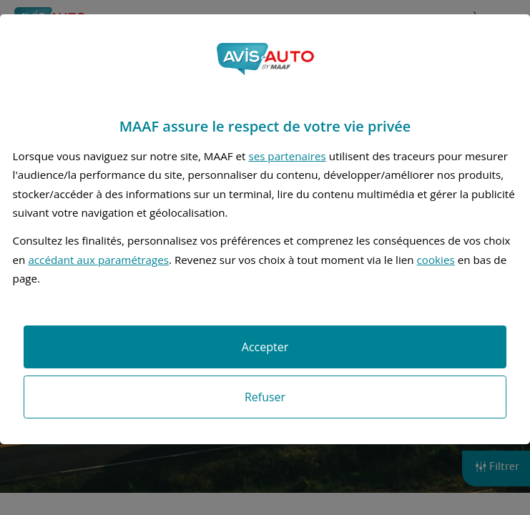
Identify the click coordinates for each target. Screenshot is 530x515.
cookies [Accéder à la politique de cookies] (436, 259)
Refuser (265, 397)
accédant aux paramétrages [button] (98, 259)
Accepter (265, 347)
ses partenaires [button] (286, 156)
